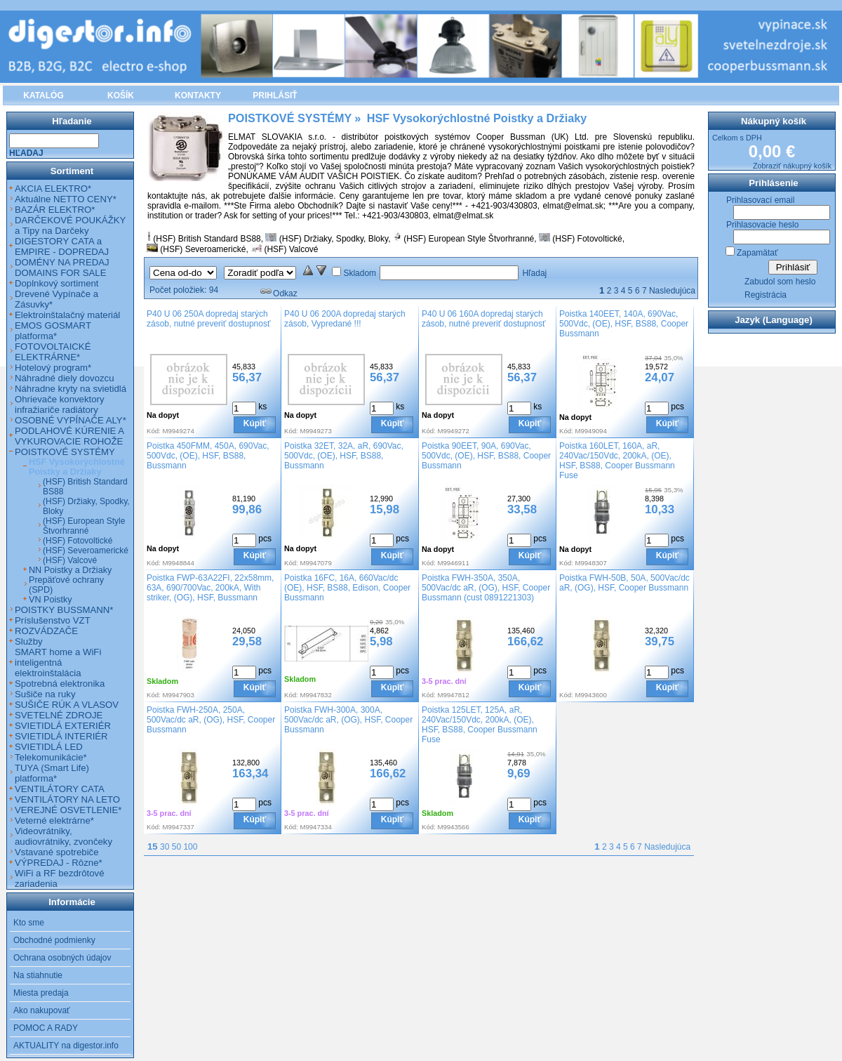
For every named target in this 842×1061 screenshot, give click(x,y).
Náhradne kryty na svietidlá (70, 388)
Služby (29, 641)
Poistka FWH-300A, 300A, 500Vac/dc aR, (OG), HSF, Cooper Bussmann (348, 719)
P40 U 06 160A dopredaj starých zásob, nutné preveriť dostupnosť (483, 319)
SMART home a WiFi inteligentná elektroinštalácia (58, 662)
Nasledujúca (672, 291)
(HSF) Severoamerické (203, 249)
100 (190, 847)
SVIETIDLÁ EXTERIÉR (63, 725)
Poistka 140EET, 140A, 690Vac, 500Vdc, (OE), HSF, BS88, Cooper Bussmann (623, 323)
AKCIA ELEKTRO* (53, 188)
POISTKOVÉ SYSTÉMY (65, 452)
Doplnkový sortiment (56, 283)
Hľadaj (534, 273)
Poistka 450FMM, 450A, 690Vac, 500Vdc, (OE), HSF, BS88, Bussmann (208, 455)
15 (152, 846)
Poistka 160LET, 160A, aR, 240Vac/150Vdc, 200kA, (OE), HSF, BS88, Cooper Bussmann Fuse (617, 460)
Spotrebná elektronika (60, 683)
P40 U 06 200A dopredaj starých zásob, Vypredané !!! (345, 319)
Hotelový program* (53, 367)
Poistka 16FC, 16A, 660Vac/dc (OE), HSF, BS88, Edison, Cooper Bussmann (347, 587)
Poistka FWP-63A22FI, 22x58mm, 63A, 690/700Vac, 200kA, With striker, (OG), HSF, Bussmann (210, 587)
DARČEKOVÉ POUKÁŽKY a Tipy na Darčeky (70, 225)
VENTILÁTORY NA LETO (67, 799)
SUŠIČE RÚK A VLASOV (67, 704)
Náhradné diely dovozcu (64, 378)
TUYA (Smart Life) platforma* (52, 773)
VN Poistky (50, 600)
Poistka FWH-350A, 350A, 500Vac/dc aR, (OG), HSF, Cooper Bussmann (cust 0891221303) (486, 587)
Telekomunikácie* (51, 757)
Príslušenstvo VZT (53, 620)
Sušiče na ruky (45, 694)
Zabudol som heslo (779, 281)
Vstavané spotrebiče (57, 852)
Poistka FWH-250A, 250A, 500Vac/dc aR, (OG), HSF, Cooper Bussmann (211, 719)
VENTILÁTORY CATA (60, 789)
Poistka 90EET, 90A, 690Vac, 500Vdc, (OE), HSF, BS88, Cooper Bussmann (486, 455)
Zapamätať (757, 253)
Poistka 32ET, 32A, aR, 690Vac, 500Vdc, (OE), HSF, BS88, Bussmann (343, 455)
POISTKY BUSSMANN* (64, 610)
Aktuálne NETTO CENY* (65, 199)
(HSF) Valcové (291, 249)
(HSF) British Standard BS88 (206, 239)
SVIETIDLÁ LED (49, 747)
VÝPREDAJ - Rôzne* (58, 862)
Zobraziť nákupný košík (792, 166)
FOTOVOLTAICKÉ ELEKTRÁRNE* (53, 351)
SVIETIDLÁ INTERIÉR (61, 736)
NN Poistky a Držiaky (70, 570)
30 (164, 847)
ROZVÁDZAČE (46, 631)
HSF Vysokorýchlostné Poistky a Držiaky (77, 467)
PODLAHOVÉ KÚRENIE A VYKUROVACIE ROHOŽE (69, 436)
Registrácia (765, 295)
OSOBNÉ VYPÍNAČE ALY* (70, 420)
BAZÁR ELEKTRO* (55, 209)
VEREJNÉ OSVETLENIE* (68, 810)
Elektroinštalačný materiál (67, 315)
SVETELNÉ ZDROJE (58, 715)
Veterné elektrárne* (54, 820)
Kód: (154, 431)
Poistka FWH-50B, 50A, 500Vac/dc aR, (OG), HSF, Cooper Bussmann (624, 583)
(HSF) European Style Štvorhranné (468, 239)
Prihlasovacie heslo (762, 225)
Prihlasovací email (760, 200)
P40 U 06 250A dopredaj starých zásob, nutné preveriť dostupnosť (208, 319)
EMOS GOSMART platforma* (53, 330)
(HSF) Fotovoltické (587, 239)
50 (176, 847)
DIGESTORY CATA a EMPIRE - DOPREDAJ (62, 246)
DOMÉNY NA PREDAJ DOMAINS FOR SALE (62, 267)
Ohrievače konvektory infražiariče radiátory (60, 404)
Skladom (359, 273)
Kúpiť (254, 423)
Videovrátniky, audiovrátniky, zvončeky (63, 836)
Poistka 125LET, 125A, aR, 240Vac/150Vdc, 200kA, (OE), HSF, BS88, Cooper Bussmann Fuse (479, 724)
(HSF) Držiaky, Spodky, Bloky (333, 239)
